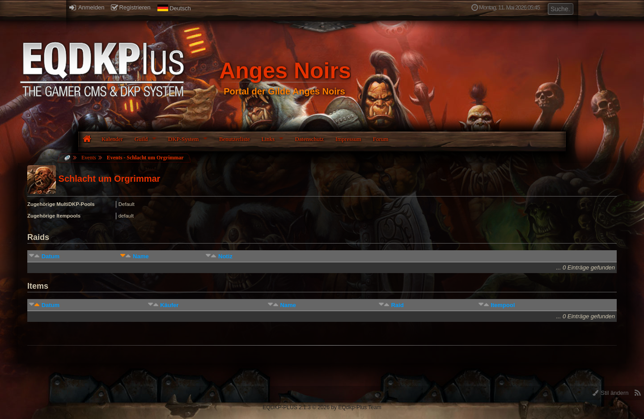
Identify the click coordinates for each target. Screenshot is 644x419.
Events (88, 157)
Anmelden (86, 7)
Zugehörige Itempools (53, 215)
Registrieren (130, 7)
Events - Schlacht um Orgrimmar (145, 157)
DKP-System (183, 139)
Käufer (169, 305)
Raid (397, 305)
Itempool (503, 305)
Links (268, 139)
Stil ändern (611, 392)
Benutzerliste (234, 139)
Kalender (112, 139)
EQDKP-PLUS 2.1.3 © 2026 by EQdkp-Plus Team (322, 407)
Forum (381, 139)
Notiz (225, 256)
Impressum (348, 139)
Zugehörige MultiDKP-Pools (61, 204)
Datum (50, 256)
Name (140, 256)
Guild (141, 139)
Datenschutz (309, 139)
